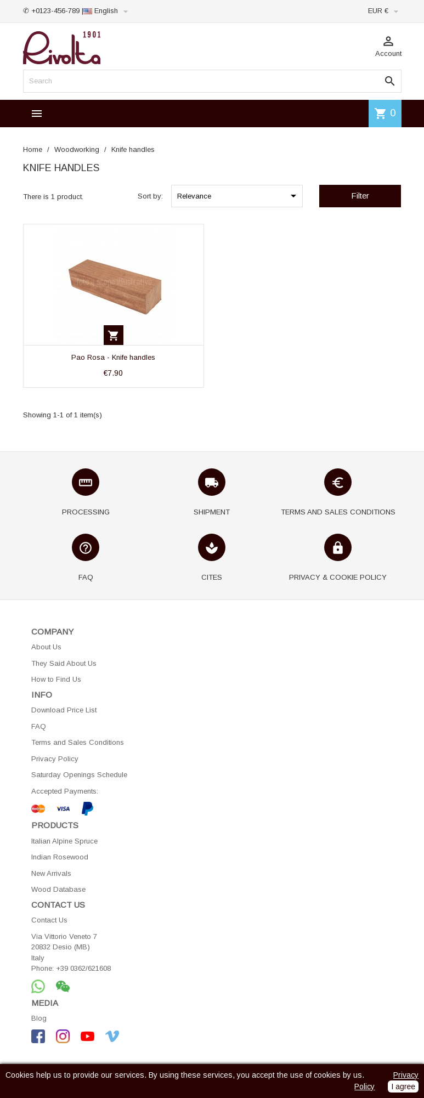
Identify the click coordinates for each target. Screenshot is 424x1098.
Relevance (238, 195)
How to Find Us (56, 679)
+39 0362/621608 (83, 968)
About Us (46, 647)
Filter (360, 195)
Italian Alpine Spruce (64, 841)
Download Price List (64, 710)
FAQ (38, 726)
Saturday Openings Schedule (79, 775)
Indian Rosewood (59, 857)
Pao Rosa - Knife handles (113, 357)
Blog (39, 1018)
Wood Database (58, 889)
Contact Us (49, 920)
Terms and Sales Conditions (77, 742)
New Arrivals (51, 873)
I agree (403, 1086)
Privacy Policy (54, 759)
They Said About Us (64, 663)
